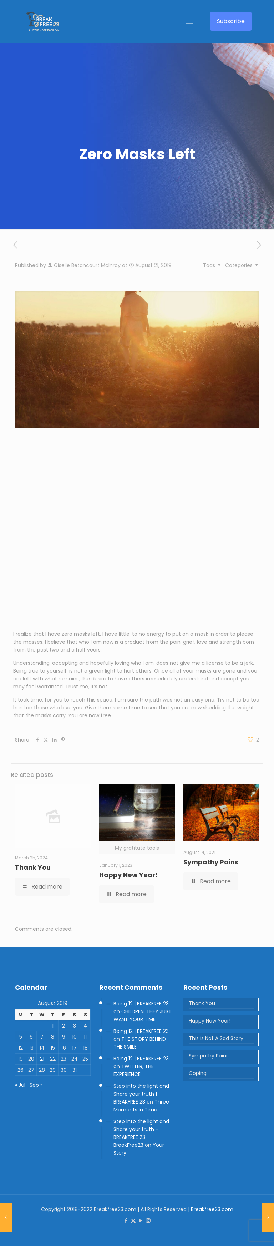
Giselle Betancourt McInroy (87, 265)
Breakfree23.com (212, 1209)
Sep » (36, 1085)
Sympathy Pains (210, 862)
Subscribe (231, 21)
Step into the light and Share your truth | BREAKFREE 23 (141, 1093)
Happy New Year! (128, 874)
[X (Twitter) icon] (133, 1220)
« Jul (20, 1085)
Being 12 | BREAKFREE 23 (141, 1003)
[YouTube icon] (140, 1220)
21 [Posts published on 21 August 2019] (42, 1058)
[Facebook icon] (125, 1220)
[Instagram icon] (148, 1220)
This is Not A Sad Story (216, 1038)
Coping (198, 1073)
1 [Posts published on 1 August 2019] (53, 1025)
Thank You (33, 867)
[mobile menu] (189, 21)
